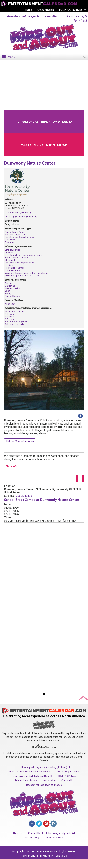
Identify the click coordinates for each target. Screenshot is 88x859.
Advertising (49, 780)
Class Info (11, 466)
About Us (18, 833)
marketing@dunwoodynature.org (21, 216)
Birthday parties (12, 250)
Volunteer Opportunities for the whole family (26, 273)
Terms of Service (54, 837)
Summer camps (12, 270)
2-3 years (9, 314)
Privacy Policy (32, 837)
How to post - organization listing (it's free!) (44, 767)
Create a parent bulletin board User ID (32, 776)
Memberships (12, 260)
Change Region (45, 9)
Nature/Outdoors (13, 296)
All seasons (11, 303)
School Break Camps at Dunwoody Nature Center (41, 499)
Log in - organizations (68, 771)
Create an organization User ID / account (29, 771)
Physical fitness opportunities (19, 262)
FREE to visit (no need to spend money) (24, 255)
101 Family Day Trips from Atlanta (44, 121)
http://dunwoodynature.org (18, 212)
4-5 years (9, 316)
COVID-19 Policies (67, 776)
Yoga (7, 291)
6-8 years (9, 319)
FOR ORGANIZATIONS (71, 9)
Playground (10, 242)
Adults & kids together (16, 321)
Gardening (10, 286)
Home (28, 9)
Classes (9, 252)
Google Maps (24, 495)
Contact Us (67, 780)
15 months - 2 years (14, 311)
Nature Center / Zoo (14, 232)
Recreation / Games (14, 268)
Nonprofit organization (16, 234)
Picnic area (10, 239)
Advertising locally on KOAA (61, 833)
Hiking (8, 293)
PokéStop (9, 265)
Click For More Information (19, 441)
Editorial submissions (26, 780)
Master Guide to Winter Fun (44, 145)
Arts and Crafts (12, 288)
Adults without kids (14, 324)
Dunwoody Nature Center (29, 163)
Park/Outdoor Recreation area (19, 237)
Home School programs (16, 257)
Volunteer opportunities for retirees (22, 275)
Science (9, 283)
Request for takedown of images (44, 785)
